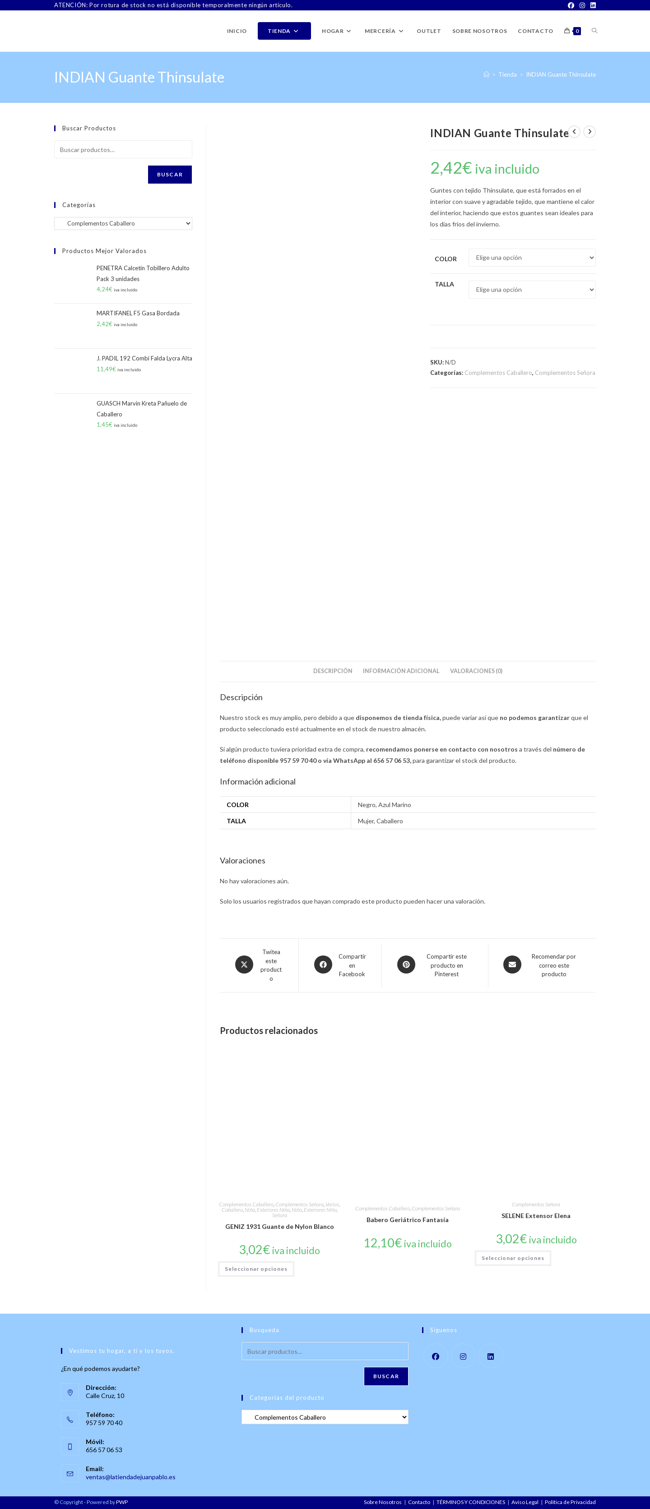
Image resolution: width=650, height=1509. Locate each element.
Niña (250, 1209)
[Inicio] (486, 74)
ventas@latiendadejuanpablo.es (131, 1477)
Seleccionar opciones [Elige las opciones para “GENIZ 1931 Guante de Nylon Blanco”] (256, 1268)
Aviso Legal (525, 1502)
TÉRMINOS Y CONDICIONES (470, 1502)
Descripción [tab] (333, 671)
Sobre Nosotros (383, 1502)
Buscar (170, 174)
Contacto (419, 1502)
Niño (297, 1209)
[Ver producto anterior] (574, 131)
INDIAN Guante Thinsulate (561, 74)
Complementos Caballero (498, 372)
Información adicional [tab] (401, 671)
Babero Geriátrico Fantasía (408, 1219)
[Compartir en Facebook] (340, 965)
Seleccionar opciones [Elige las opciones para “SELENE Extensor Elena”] (513, 1258)
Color (446, 259)
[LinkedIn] (592, 5)
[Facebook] (571, 5)
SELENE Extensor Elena (536, 1215)
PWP (122, 1502)
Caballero (232, 1209)
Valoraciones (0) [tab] (476, 671)
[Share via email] (542, 965)
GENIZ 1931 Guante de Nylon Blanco (279, 1226)
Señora (279, 1215)
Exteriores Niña (273, 1209)
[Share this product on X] (259, 965)
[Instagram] (582, 5)
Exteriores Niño (320, 1209)
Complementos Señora (565, 372)
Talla (444, 284)
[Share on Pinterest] (434, 965)
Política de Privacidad (570, 1502)
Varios (332, 1204)
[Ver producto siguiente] (589, 131)
